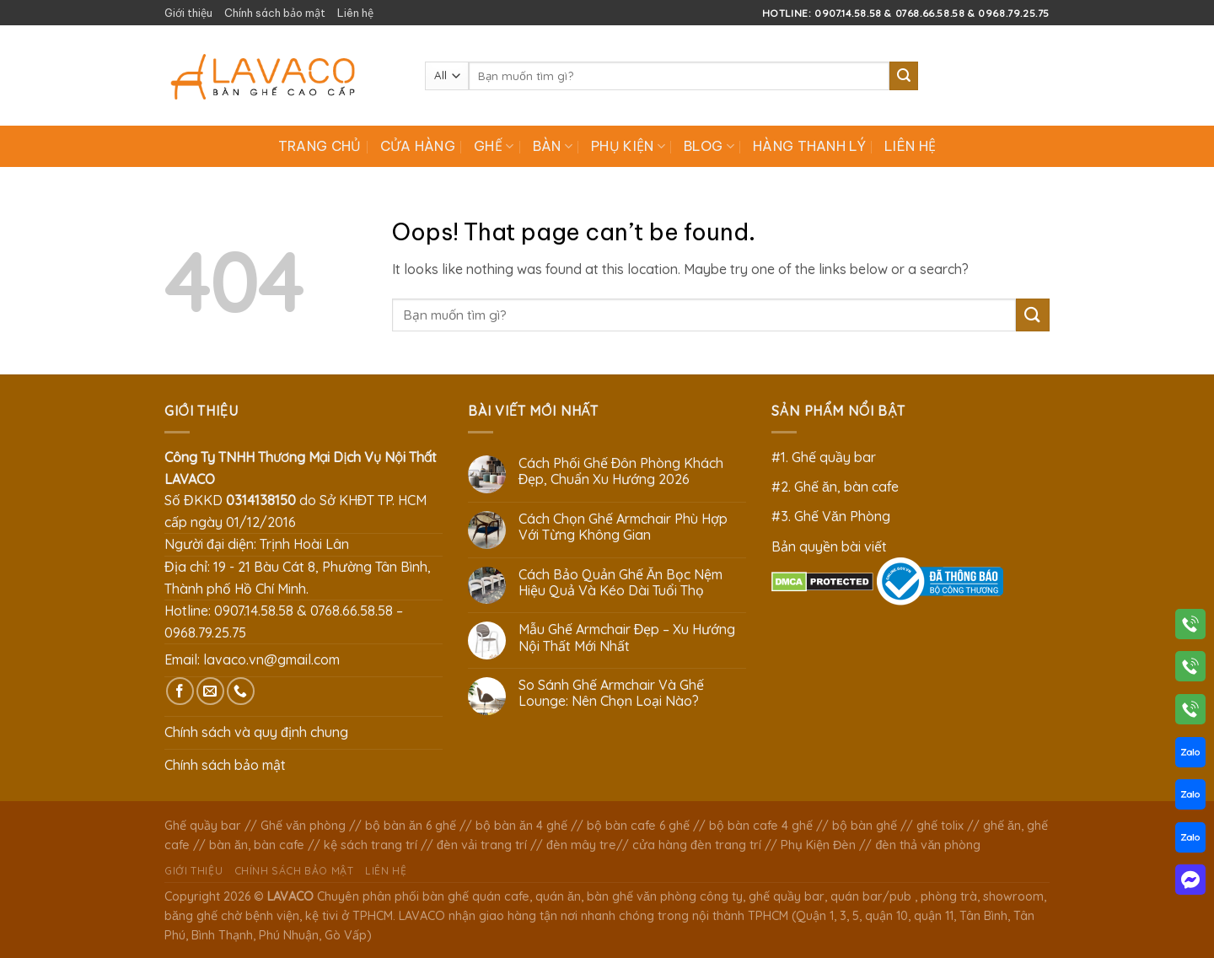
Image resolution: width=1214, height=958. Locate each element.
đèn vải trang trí (482, 845)
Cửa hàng (418, 145)
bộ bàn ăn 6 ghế (410, 825)
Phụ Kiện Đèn (818, 845)
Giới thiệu (188, 12)
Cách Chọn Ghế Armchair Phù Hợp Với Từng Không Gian (623, 527)
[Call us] (241, 691)
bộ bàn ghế (864, 825)
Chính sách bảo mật (274, 12)
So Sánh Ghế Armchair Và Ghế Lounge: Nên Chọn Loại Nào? (611, 693)
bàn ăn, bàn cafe (256, 845)
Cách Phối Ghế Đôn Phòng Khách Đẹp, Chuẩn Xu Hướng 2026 (621, 471)
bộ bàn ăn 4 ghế (521, 825)
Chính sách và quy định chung (256, 732)
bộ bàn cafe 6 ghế (638, 825)
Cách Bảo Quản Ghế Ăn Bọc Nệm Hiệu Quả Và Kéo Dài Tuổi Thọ (620, 583)
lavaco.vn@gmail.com (271, 659)
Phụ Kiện (628, 145)
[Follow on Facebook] (180, 691)
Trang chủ (320, 145)
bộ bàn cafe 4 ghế (761, 825)
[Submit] (903, 76)
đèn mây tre (581, 845)
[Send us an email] (210, 691)
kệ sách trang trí (370, 845)
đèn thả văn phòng (927, 845)
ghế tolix (940, 825)
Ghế (493, 145)
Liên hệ (355, 12)
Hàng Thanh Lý (809, 145)
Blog (709, 145)
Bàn (552, 145)
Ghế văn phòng (303, 825)
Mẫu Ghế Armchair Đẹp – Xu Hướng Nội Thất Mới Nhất (627, 638)
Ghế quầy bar (202, 825)
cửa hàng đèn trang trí (696, 845)
